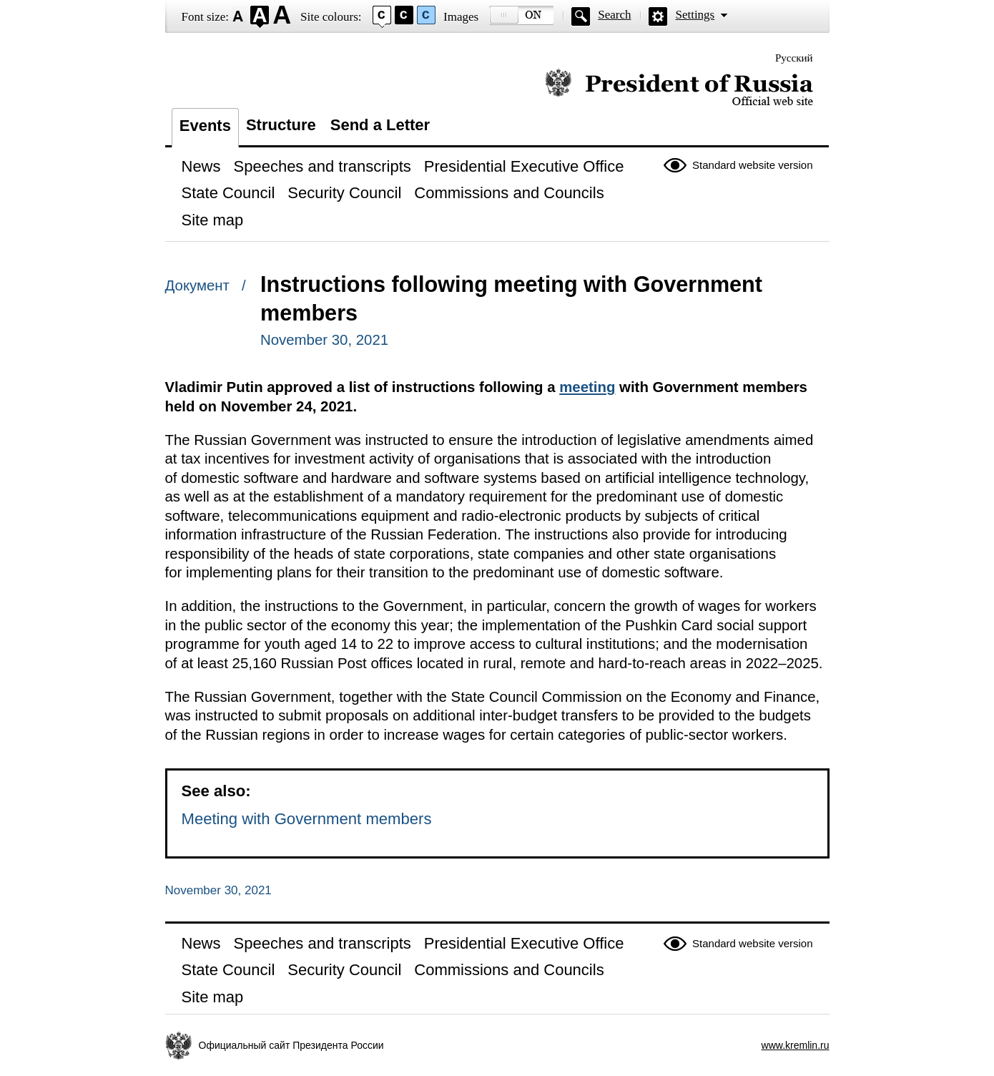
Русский (794, 58)
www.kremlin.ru (796, 1045)
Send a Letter (380, 125)
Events (205, 125)
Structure (281, 125)
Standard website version (752, 165)
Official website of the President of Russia (679, 87)
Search (614, 14)
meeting (587, 387)
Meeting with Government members (307, 819)
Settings (694, 14)
